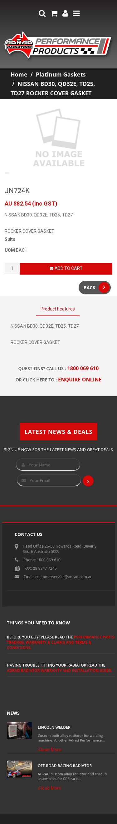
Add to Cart (65, 268)
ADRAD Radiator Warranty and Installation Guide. (59, 670)
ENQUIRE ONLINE (79, 379)
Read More (49, 749)
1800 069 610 (83, 368)
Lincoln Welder (54, 727)
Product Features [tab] (58, 308)
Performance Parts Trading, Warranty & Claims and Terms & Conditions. (60, 642)
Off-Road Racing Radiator (65, 765)
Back (97, 287)
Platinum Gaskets (61, 74)
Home (19, 74)
